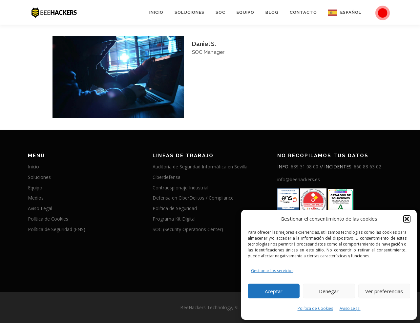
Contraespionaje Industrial (180, 187)
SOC (220, 12)
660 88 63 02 (367, 166)
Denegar (329, 291)
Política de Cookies (315, 308)
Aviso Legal (350, 308)
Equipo (245, 12)
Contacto (303, 12)
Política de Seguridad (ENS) (56, 229)
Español (350, 12)
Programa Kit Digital (174, 219)
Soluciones (189, 12)
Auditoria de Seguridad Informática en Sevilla (200, 166)
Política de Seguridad (175, 208)
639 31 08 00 (304, 166)
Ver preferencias (384, 291)
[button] (407, 219)
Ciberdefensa (166, 177)
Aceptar (274, 291)
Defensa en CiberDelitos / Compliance (193, 198)
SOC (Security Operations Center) (188, 229)
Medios (36, 198)
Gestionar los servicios (272, 270)
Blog (272, 12)
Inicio (156, 12)
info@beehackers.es (298, 179)
